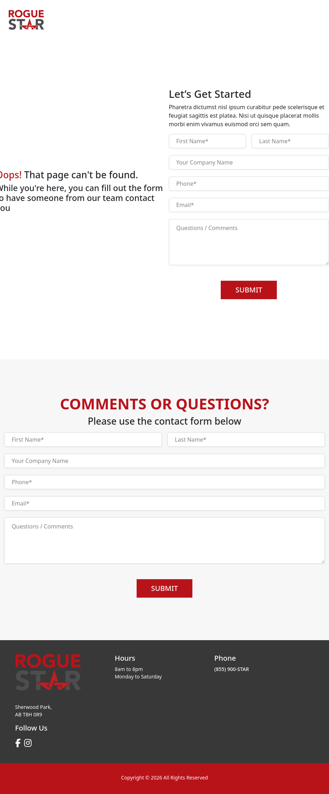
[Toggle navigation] (310, 17)
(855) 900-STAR (231, 669)
